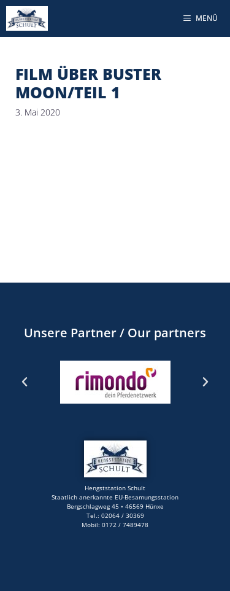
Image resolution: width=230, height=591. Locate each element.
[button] (24, 382)
